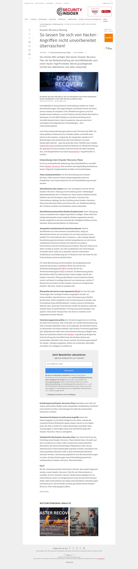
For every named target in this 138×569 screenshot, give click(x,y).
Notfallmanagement (58, 24)
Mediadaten (62, 551)
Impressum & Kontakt (86, 551)
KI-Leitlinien (95, 551)
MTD (70, 266)
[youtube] (76, 548)
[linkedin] (29, 42)
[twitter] (29, 34)
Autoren (100, 551)
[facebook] (29, 30)
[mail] (29, 46)
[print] (29, 50)
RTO (62, 272)
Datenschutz (68, 551)
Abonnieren (69, 371)
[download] (29, 54)
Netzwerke (52, 19)
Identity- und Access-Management (90, 19)
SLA (77, 291)
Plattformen (62, 19)
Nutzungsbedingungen (52, 382)
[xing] (29, 38)
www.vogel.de (101, 558)
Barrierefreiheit (76, 551)
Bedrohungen (42, 19)
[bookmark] (86, 52)
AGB (46, 551)
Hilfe (49, 551)
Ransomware (74, 152)
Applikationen (72, 19)
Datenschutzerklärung (52, 384)
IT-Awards (33, 19)
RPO (64, 269)
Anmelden (106, 3)
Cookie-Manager (40, 551)
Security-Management (45, 24)
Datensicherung (46, 146)
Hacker (71, 334)
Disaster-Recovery (52, 166)
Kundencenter (54, 551)
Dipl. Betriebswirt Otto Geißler (61, 52)
